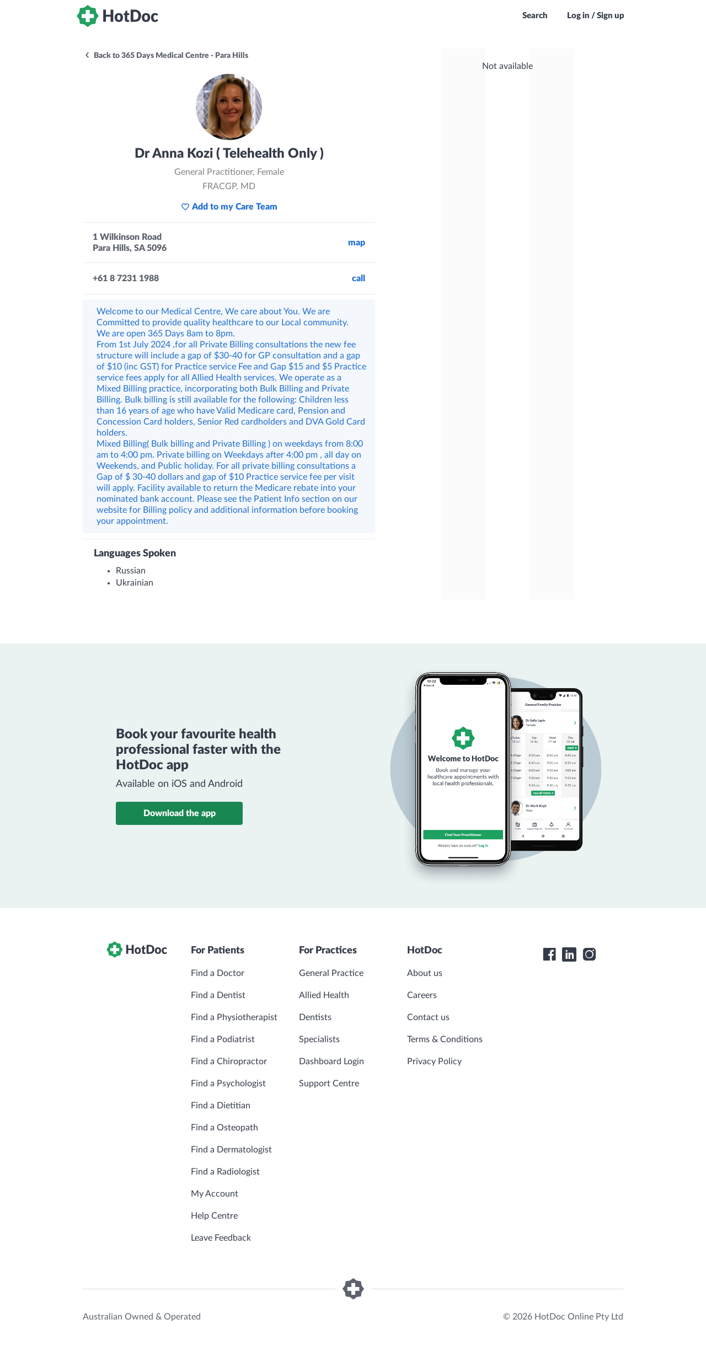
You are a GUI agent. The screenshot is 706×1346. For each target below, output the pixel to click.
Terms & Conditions (445, 1039)
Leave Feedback (221, 1238)
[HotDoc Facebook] (549, 954)
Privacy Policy (434, 1061)
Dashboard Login (331, 1061)
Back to (166, 56)
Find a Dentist (218, 995)
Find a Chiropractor (229, 1061)
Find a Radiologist (225, 1171)
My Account (214, 1193)
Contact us (428, 1017)
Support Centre (329, 1083)
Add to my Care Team (229, 206)
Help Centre (214, 1215)
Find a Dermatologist (231, 1149)
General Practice (331, 973)
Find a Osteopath (224, 1127)
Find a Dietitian (220, 1105)
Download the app (179, 813)
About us (424, 973)
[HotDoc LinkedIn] (569, 954)
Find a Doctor (217, 973)
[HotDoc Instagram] (589, 954)
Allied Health (324, 995)
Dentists (315, 1017)
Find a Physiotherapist (234, 1017)
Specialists (319, 1039)
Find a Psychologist (228, 1083)
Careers (422, 995)
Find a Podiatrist (223, 1039)
